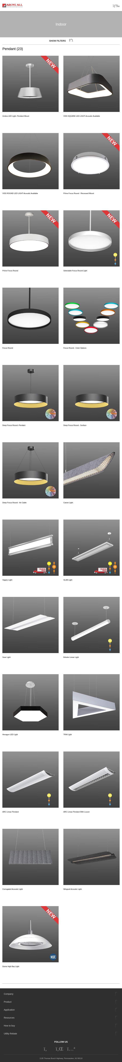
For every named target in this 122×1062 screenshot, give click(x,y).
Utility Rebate (10, 1033)
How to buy (9, 1025)
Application (9, 1010)
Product (7, 1002)
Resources (9, 1017)
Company (8, 994)
